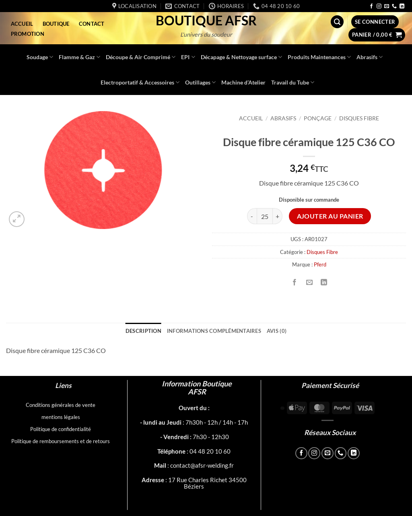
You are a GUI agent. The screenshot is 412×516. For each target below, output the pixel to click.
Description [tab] (143, 331)
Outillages (200, 82)
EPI (188, 57)
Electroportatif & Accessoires (140, 82)
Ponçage (318, 118)
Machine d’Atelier (243, 82)
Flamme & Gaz (79, 57)
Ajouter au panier (330, 216)
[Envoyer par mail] (309, 282)
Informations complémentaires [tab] (214, 331)
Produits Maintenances (319, 57)
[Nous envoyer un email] (386, 6)
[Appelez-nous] (394, 6)
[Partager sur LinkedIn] (323, 282)
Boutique (56, 24)
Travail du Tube (292, 82)
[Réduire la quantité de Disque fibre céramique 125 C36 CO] (252, 216)
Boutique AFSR (206, 20)
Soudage (40, 57)
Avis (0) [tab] (276, 331)
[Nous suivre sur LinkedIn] (402, 6)
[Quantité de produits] (265, 216)
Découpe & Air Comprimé (140, 57)
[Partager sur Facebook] (294, 282)
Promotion (27, 34)
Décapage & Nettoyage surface (241, 57)
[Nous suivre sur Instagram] (379, 6)
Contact (92, 24)
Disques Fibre (359, 118)
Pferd (320, 264)
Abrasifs (369, 57)
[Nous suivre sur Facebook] (371, 6)
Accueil (22, 24)
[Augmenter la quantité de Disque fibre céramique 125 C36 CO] (277, 216)
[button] (337, 22)
